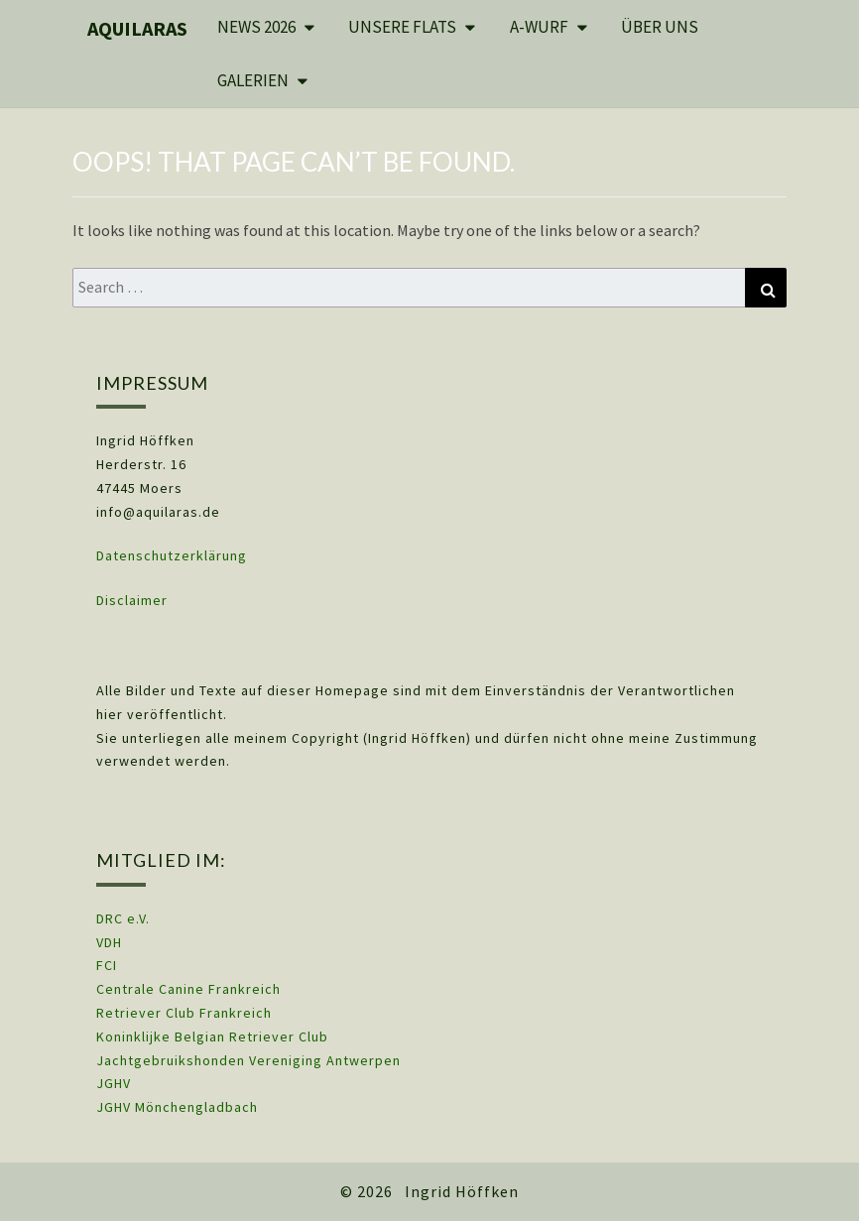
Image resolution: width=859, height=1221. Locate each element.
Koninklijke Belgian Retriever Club (212, 1036)
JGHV (113, 1083)
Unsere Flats (402, 27)
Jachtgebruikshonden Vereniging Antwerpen (248, 1060)
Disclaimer (132, 600)
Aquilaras (137, 28)
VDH (111, 942)
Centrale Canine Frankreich (188, 989)
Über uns (659, 27)
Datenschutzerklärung (171, 555)
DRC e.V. (123, 918)
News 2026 (256, 27)
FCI (106, 965)
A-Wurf (539, 27)
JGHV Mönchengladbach (177, 1107)
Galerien (253, 80)
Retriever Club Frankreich (184, 1013)
